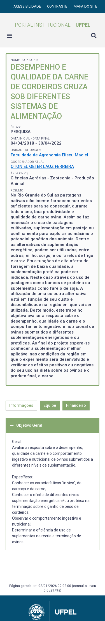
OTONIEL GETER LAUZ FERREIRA (42, 166)
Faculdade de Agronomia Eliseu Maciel (49, 154)
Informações (21, 405)
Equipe (49, 405)
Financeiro (76, 405)
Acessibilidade (27, 6)
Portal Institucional (52, 25)
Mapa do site (85, 6)
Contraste (57, 6)
